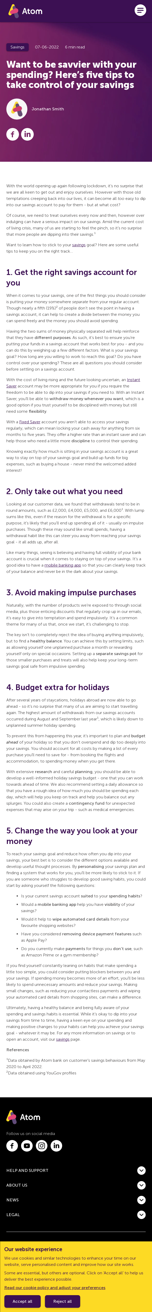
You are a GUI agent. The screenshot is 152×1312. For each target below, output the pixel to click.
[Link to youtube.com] (27, 1146)
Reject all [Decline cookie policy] (62, 1301)
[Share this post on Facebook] (12, 134)
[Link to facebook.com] (12, 1146)
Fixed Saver (29, 421)
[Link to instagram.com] (41, 1146)
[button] (76, 1170)
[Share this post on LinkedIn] (27, 134)
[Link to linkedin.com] (56, 1146)
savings (79, 244)
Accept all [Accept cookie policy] (22, 1301)
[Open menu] (140, 11)
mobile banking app (63, 565)
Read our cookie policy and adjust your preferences (54, 1287)
